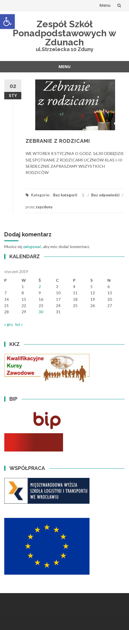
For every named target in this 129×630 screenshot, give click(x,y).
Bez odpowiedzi (105, 195)
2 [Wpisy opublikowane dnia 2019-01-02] (40, 286)
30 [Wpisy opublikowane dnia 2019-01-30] (41, 311)
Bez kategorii (65, 195)
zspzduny (44, 207)
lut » (19, 324)
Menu (105, 5)
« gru (8, 324)
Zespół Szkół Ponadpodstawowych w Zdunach (64, 33)
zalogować (32, 246)
